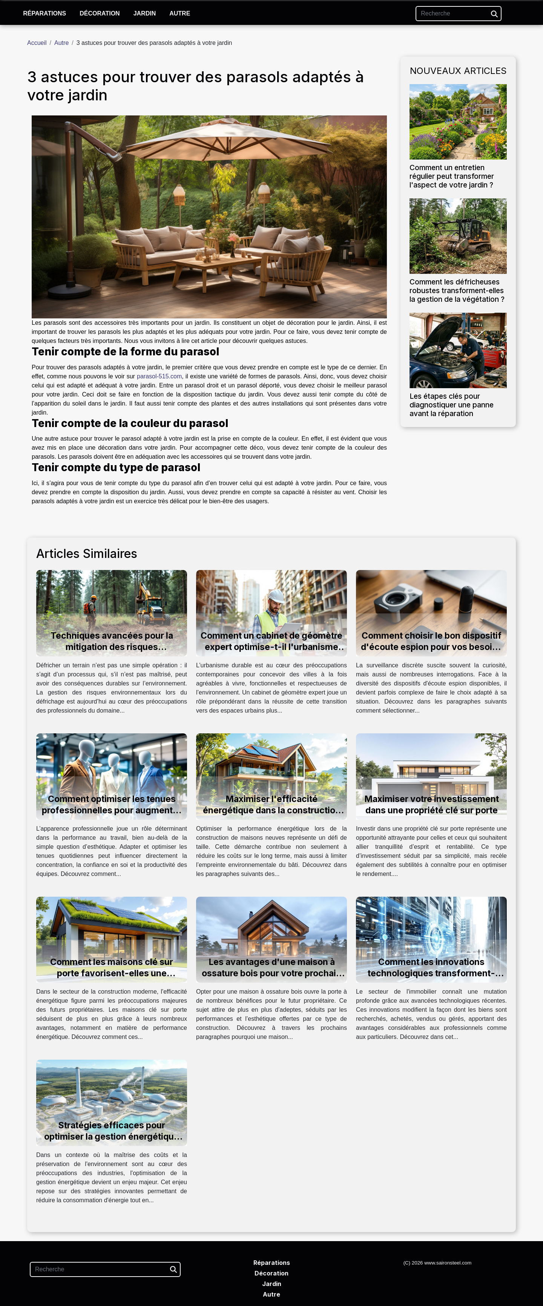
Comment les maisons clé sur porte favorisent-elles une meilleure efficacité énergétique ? (111, 973)
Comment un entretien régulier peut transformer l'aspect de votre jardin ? (452, 176)
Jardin (144, 13)
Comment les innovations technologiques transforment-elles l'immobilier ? (431, 973)
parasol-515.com (159, 376)
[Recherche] (459, 13)
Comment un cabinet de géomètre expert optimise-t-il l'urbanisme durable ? (271, 647)
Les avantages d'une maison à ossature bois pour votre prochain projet (271, 973)
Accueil (37, 43)
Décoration (100, 13)
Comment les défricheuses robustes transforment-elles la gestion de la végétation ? (457, 290)
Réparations (44, 13)
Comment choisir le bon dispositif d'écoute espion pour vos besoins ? (431, 647)
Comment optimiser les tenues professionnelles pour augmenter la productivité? (111, 810)
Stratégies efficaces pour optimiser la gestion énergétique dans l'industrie (111, 1136)
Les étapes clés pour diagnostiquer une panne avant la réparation (452, 405)
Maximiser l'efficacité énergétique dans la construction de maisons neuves (272, 810)
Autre (179, 13)
